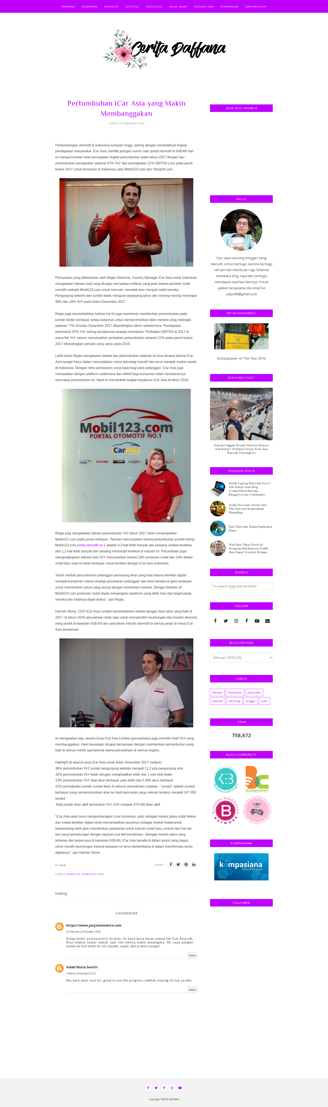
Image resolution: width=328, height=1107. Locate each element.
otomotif (217, 701)
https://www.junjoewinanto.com (94, 925)
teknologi (234, 701)
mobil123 (74, 874)
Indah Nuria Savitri (82, 967)
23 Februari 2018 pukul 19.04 (83, 931)
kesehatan (235, 692)
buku (264, 701)
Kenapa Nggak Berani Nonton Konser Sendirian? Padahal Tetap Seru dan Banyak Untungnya (241, 449)
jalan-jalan (254, 692)
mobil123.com (93, 874)
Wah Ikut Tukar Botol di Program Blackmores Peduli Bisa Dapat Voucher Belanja (248, 548)
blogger (251, 701)
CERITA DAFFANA (169, 1099)
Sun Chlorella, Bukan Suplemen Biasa (250, 528)
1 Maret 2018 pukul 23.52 (81, 973)
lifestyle (217, 692)
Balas (192, 955)
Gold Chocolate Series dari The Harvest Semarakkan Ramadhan (248, 508)
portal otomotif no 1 (91, 545)
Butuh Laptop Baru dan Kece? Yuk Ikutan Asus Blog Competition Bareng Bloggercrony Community (249, 488)
